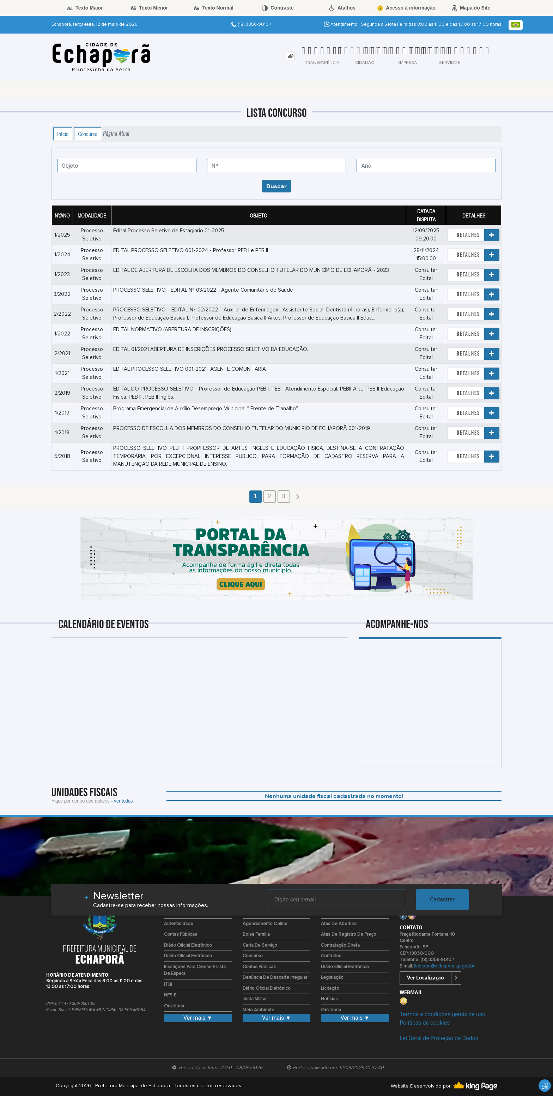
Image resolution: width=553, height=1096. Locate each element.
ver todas (123, 800)
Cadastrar (442, 899)
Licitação (330, 988)
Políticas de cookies (425, 1022)
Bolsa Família (256, 934)
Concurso (87, 133)
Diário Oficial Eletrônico (188, 945)
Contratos (331, 956)
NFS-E (170, 995)
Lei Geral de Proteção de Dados (439, 1038)
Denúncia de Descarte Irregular (275, 977)
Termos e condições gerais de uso (442, 1014)
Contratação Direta (340, 945)
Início (62, 133)
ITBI (168, 984)
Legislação (332, 977)
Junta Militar (255, 999)
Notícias (329, 999)
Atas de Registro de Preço (348, 934)
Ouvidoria (174, 1006)
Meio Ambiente (258, 1010)
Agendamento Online (265, 924)
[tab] (290, 56)
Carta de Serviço (260, 945)
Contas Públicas (180, 934)
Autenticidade (178, 924)
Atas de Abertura (339, 924)
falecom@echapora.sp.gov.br (444, 966)
